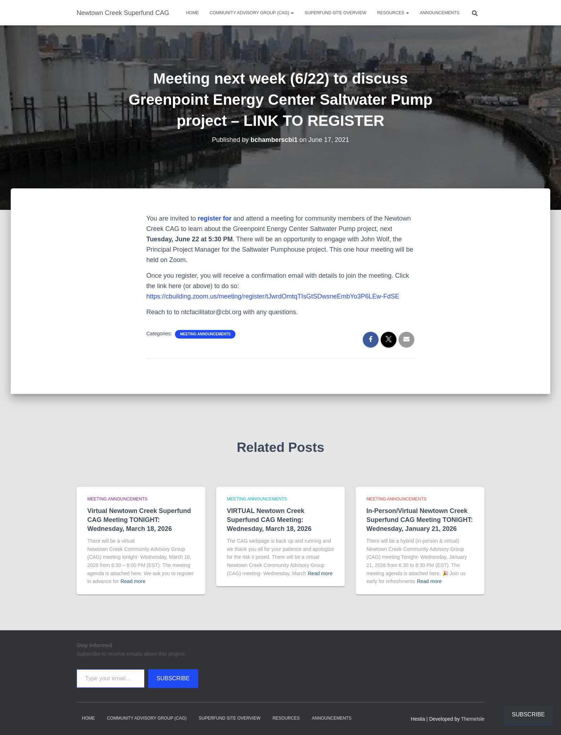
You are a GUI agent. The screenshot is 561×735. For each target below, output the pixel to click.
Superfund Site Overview (335, 12)
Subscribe (173, 678)
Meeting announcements (205, 334)
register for (214, 218)
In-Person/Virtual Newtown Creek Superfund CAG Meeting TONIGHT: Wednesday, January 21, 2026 (419, 519)
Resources (393, 12)
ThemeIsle (472, 719)
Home (192, 12)
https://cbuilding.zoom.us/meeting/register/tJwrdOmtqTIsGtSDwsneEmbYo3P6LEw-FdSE (273, 296)
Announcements (439, 12)
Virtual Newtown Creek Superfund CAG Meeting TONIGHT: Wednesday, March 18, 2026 (139, 519)
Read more (133, 581)
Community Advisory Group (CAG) (252, 12)
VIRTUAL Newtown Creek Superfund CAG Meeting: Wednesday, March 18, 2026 (269, 519)
